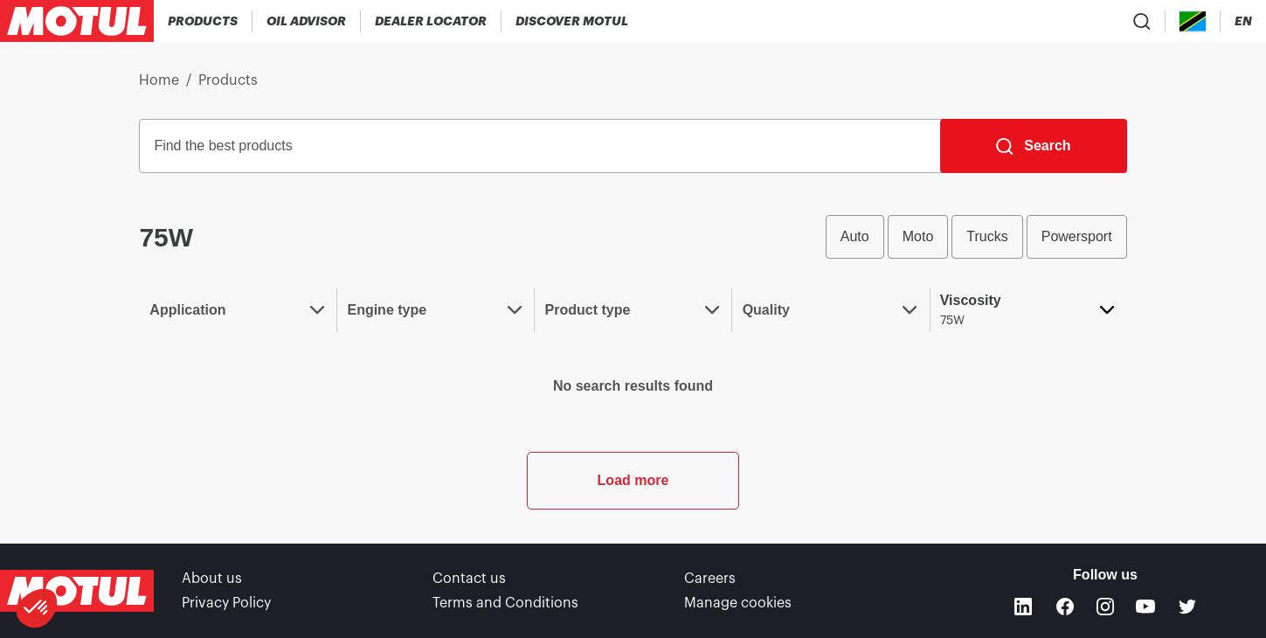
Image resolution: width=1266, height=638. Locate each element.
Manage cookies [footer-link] (738, 603)
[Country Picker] (1193, 21)
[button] (37, 608)
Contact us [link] (469, 579)
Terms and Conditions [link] (505, 603)
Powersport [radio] (1076, 236)
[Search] (1033, 146)
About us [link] (212, 579)
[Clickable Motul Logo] (77, 21)
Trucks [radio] (986, 236)
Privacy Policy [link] (226, 603)
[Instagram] (1105, 606)
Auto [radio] (855, 236)
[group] (976, 237)
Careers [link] (710, 579)
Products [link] (228, 80)
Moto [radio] (918, 236)
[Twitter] (1187, 606)
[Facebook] (1065, 606)
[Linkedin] (1023, 606)
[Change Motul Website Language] (1243, 21)
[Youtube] (1145, 606)
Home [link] (159, 80)
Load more (633, 480)
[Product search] (1142, 21)
